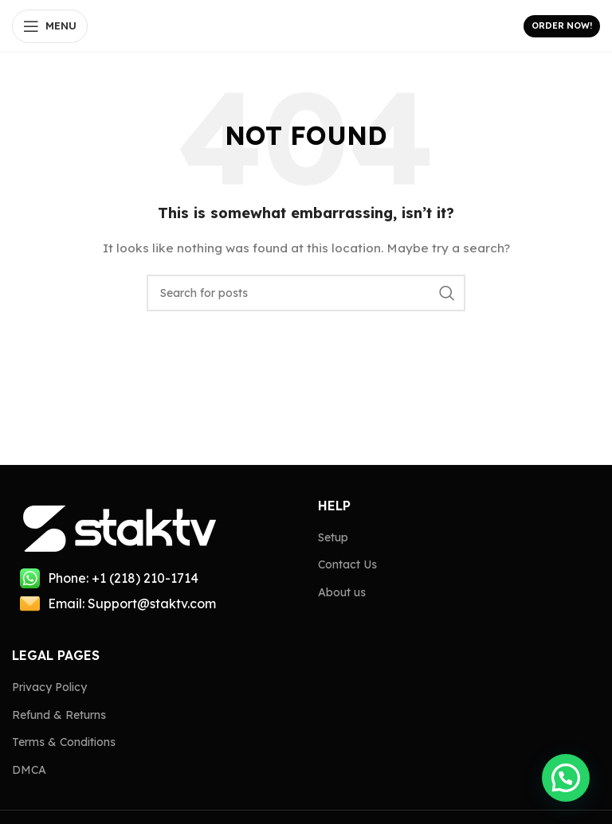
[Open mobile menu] (50, 26)
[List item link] (153, 578)
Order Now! (562, 25)
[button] (566, 778)
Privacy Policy (49, 687)
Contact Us (347, 564)
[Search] (306, 293)
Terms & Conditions (64, 742)
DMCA (29, 770)
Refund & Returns (59, 715)
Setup (333, 537)
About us (342, 592)
